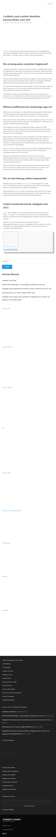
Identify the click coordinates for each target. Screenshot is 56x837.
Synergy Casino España (8, 775)
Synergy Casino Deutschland (10, 771)
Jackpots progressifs (8, 700)
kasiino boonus (26, 184)
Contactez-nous (8, 829)
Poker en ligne (6, 473)
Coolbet (5, 51)
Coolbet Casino (8, 23)
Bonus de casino (7, 685)
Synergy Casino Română (9, 789)
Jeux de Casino (7, 678)
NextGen (5, 576)
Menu (50, 4)
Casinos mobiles (7, 387)
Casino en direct (7, 347)
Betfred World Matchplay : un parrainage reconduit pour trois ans (23, 285)
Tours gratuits (7, 667)
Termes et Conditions (8, 809)
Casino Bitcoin (7, 664)
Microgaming (6, 543)
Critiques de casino (8, 671)
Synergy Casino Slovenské (9, 782)
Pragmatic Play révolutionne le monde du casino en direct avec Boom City (26, 289)
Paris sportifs (6, 308)
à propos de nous (29, 806)
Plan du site (6, 825)
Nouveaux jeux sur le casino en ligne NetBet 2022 (18, 293)
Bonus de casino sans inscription (12, 693)
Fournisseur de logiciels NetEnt (11, 511)
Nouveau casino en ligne (10, 682)
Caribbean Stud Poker (9, 280)
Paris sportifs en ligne (9, 689)
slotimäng (10, 148)
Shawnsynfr (10, 249)
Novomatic (5, 610)
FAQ (3, 428)
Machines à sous (7, 675)
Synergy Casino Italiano (9, 778)
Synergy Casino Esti (7, 786)
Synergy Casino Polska (8, 767)
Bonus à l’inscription (8, 696)
